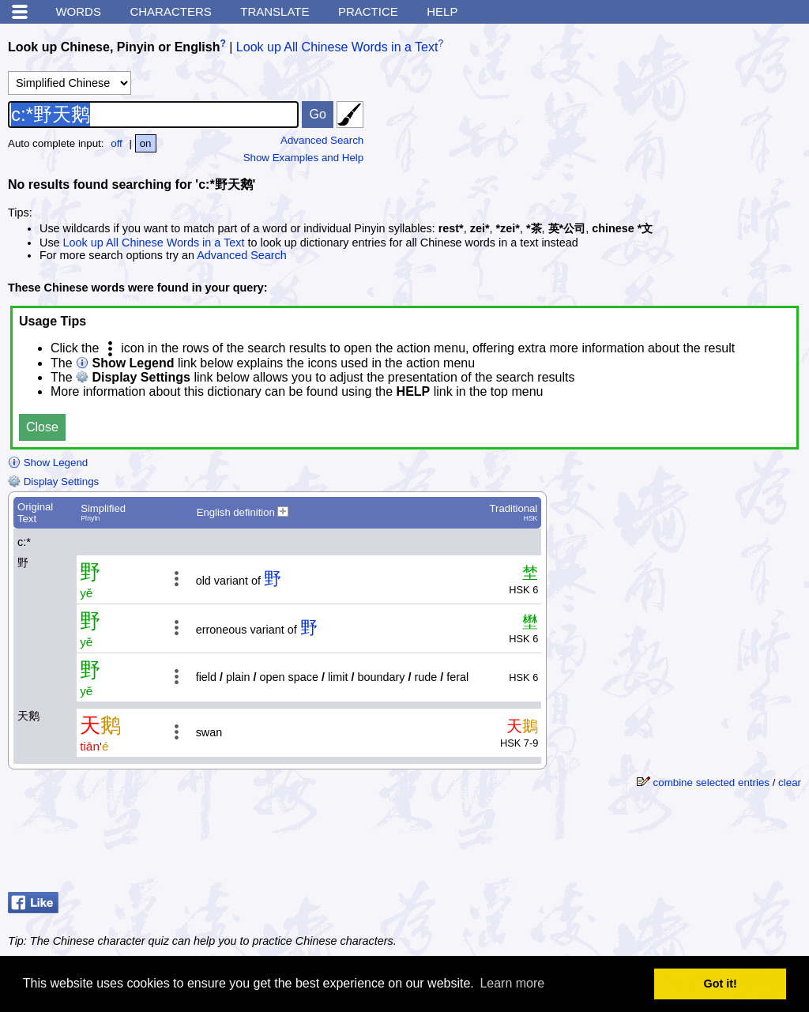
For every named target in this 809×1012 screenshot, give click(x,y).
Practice (368, 11)
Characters (170, 11)
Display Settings (53, 481)
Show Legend (48, 462)
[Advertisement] (674, 846)
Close (42, 427)
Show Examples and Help (303, 158)
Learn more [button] (512, 983)
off (116, 143)
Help (442, 11)
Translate (274, 11)
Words (78, 11)
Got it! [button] (720, 983)
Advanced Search (321, 140)
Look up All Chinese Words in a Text (337, 47)
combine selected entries (711, 782)
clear (789, 782)
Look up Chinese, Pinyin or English (114, 47)
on (146, 143)
